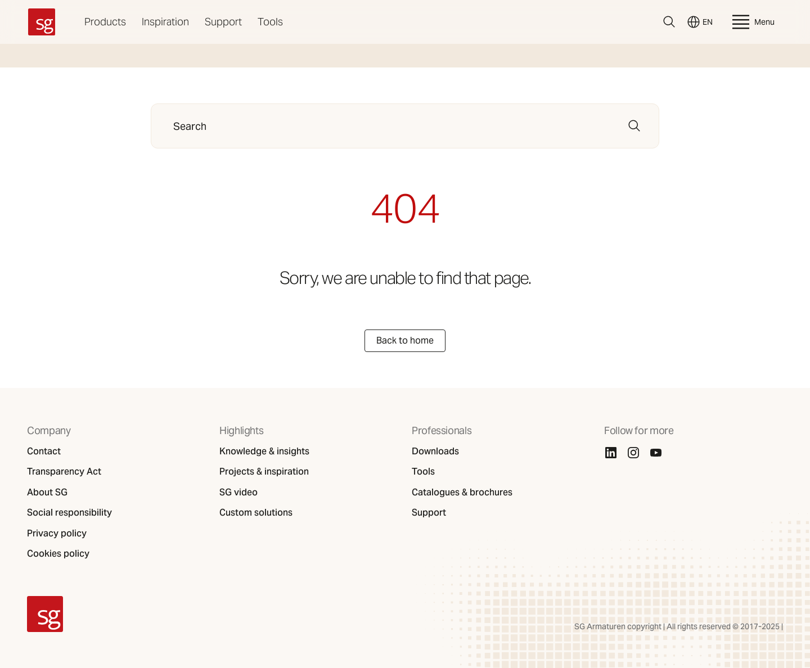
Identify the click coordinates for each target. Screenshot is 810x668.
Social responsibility (69, 512)
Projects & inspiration (264, 471)
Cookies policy (58, 553)
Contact (44, 451)
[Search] (669, 22)
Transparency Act (64, 471)
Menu (752, 22)
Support (223, 21)
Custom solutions (255, 512)
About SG (47, 492)
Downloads (435, 451)
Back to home (405, 340)
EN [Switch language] (700, 22)
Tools (270, 21)
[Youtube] (656, 452)
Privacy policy (57, 533)
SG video (238, 492)
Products (105, 21)
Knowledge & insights (264, 451)
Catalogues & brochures (462, 492)
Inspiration (165, 21)
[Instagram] (633, 452)
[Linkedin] (611, 452)
